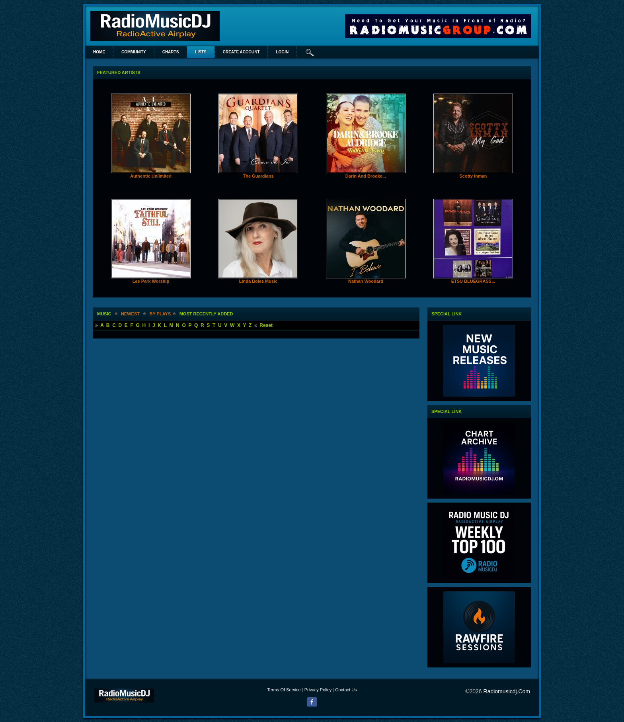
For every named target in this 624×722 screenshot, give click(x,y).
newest (130, 313)
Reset (266, 325)
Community (133, 52)
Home (99, 52)
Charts (170, 52)
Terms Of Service (283, 689)
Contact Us (346, 689)
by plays (160, 313)
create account (241, 52)
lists (200, 52)
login (282, 52)
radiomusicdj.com (507, 691)
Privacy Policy (318, 689)
